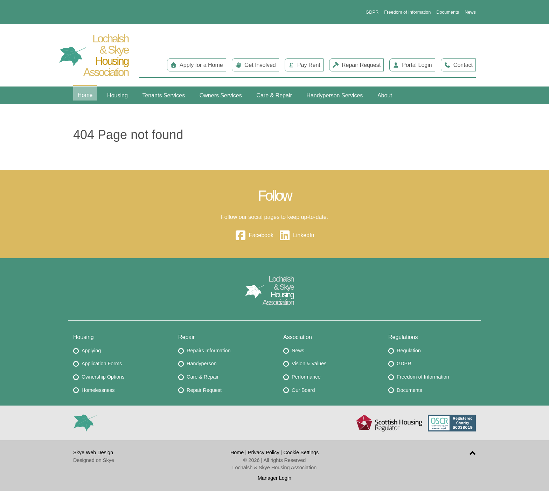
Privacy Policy (263, 452)
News (470, 12)
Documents (447, 12)
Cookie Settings (301, 452)
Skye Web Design (93, 452)
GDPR (372, 12)
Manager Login (274, 478)
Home (237, 452)
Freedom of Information (407, 12)
